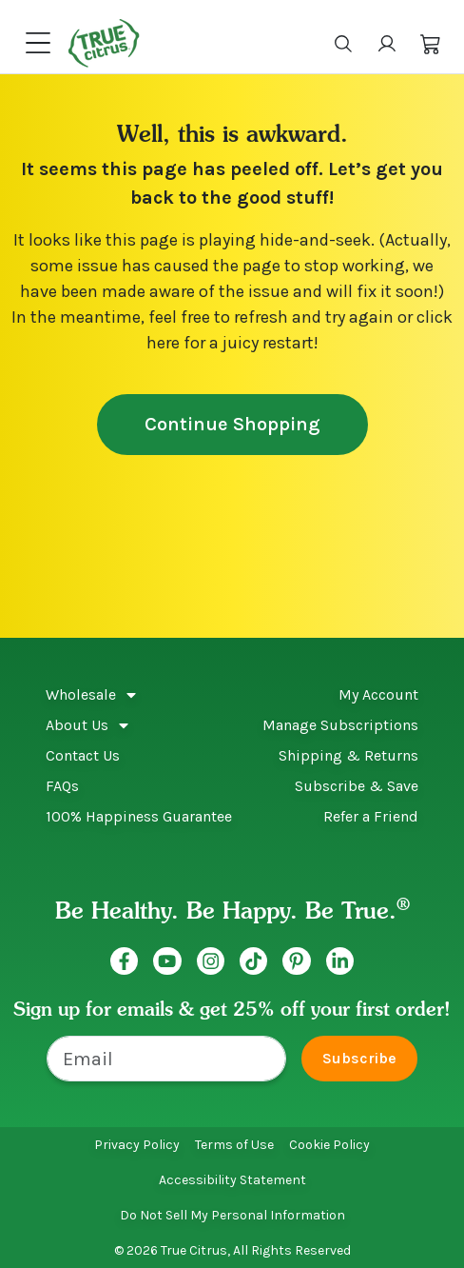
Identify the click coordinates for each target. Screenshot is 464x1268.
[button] (430, 42)
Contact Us (83, 755)
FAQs (62, 786)
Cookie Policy (329, 1145)
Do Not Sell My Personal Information (232, 1215)
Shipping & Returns (348, 755)
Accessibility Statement (232, 1180)
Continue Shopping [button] (232, 424)
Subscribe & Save (356, 786)
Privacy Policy (137, 1145)
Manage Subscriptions (340, 725)
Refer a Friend (370, 816)
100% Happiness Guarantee (139, 816)
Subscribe (359, 1058)
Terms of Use (234, 1145)
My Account (378, 694)
